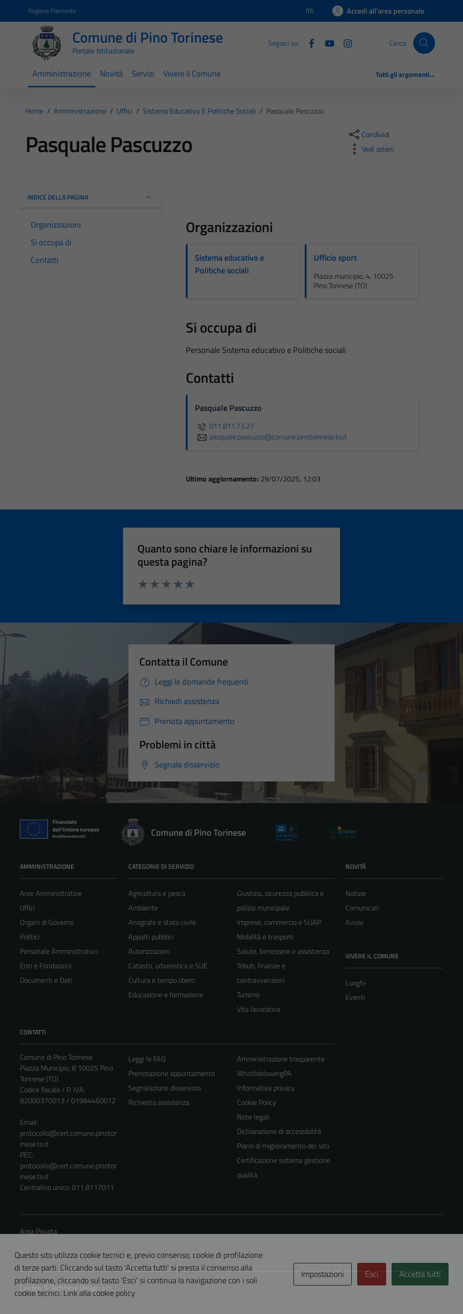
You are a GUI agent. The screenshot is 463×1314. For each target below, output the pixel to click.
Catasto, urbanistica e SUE (168, 965)
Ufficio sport (335, 258)
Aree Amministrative (51, 893)
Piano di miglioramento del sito (283, 1145)
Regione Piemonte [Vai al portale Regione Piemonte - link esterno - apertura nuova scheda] (52, 10)
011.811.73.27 (224, 425)
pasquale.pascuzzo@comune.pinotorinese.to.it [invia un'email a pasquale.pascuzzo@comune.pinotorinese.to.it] (271, 436)
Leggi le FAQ (147, 1058)
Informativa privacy (266, 1087)
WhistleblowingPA (264, 1073)
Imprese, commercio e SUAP (279, 922)
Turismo (248, 994)
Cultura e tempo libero (161, 980)
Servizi (143, 73)
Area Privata (38, 1231)
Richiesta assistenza (158, 1102)
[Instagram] (344, 42)
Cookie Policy (256, 1102)
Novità (111, 73)
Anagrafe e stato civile (162, 922)
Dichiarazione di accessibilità (279, 1131)
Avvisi (354, 922)
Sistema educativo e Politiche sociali (229, 264)
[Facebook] (308, 42)
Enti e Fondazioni (45, 965)
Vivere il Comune (192, 73)
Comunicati (362, 907)
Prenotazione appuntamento (171, 1073)
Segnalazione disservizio (164, 1087)
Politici (29, 936)
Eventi (355, 997)
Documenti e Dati (46, 980)
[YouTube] (326, 42)
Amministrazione (62, 73)
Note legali (253, 1116)
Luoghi (355, 982)
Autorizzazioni (149, 951)
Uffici (27, 907)
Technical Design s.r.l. (81, 1287)
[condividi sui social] (368, 134)
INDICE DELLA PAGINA (90, 197)
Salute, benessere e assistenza (283, 951)
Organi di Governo (47, 922)
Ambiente (143, 907)
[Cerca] (424, 43)
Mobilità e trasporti (265, 936)
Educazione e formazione (165, 994)
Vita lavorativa (258, 1009)
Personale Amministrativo (59, 951)
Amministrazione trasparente (281, 1058)
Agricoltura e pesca (156, 893)
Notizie (355, 893)
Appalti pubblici (151, 936)
